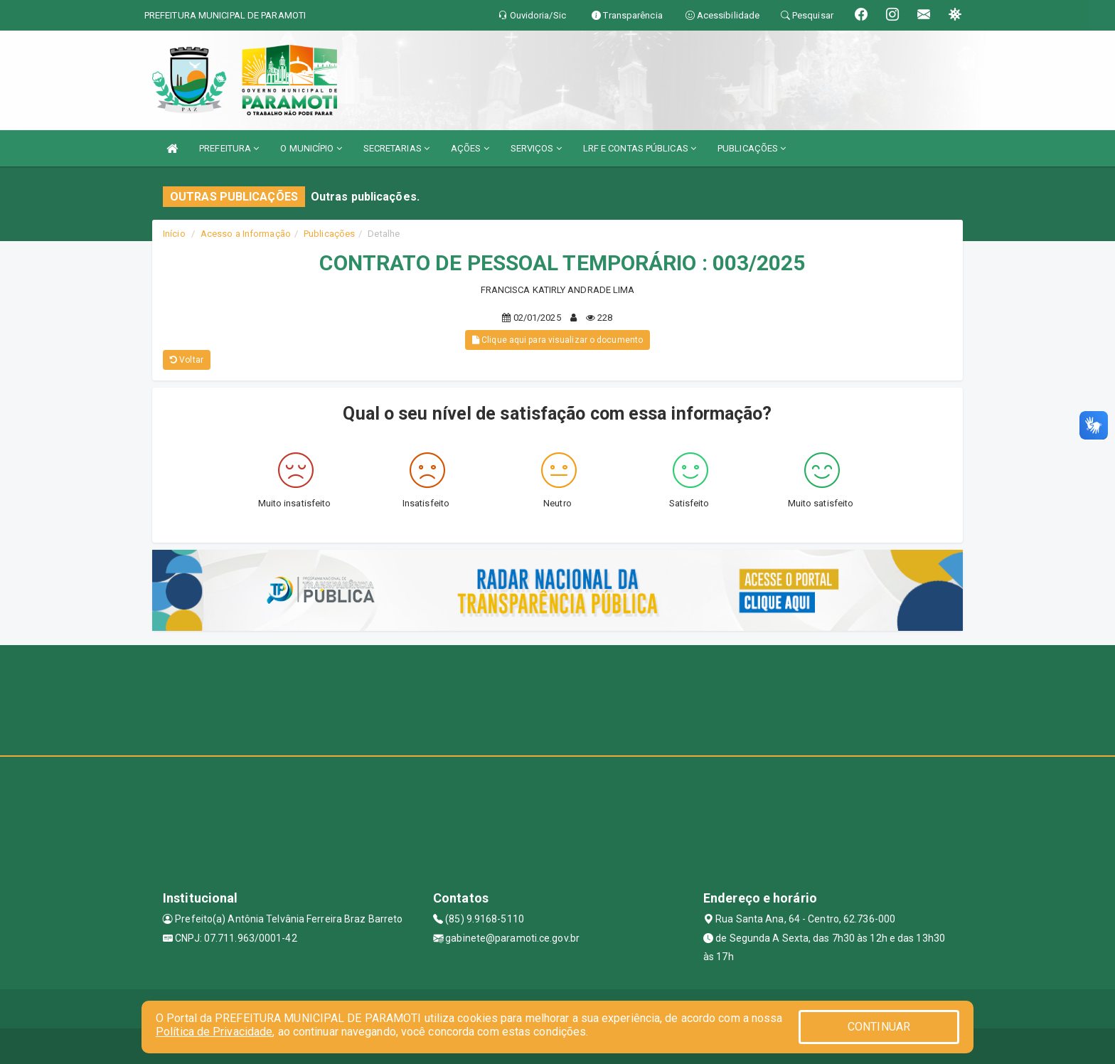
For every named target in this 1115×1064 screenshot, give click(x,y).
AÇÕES (470, 148)
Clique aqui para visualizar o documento (557, 340)
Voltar (186, 360)
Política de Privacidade (214, 1029)
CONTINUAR (879, 1025)
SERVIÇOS (536, 148)
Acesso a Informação (246, 233)
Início (174, 233)
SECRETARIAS (396, 148)
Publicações (329, 233)
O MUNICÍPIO (310, 148)
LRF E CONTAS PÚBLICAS (639, 148)
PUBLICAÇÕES (751, 148)
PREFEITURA (229, 148)
